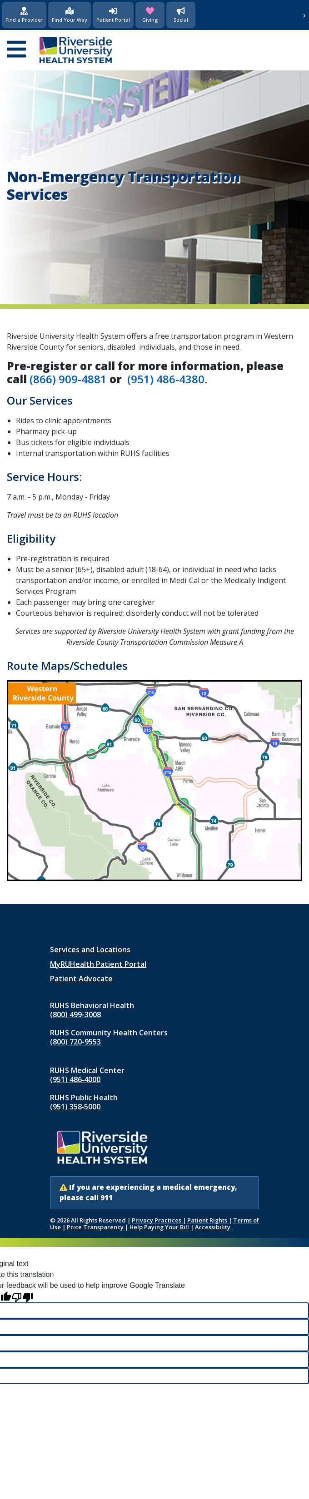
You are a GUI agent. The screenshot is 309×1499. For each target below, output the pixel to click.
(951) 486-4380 (165, 378)
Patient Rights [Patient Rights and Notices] (208, 1220)
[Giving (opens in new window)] (149, 15)
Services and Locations (90, 950)
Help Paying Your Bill (159, 1227)
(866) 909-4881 (68, 378)
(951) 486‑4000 (75, 1079)
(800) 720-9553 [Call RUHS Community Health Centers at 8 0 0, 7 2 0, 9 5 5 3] (75, 1042)
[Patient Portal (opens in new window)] (113, 15)
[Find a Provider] (24, 15)
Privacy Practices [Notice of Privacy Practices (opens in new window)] (157, 1220)
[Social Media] (180, 15)
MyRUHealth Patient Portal (98, 964)
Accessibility (212, 1227)
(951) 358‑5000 (75, 1107)
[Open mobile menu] (16, 50)
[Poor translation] (22, 1296)
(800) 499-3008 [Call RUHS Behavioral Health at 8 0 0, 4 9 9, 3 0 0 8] (75, 1014)
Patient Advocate (81, 979)
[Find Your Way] (69, 15)
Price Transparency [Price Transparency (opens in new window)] (96, 1227)
